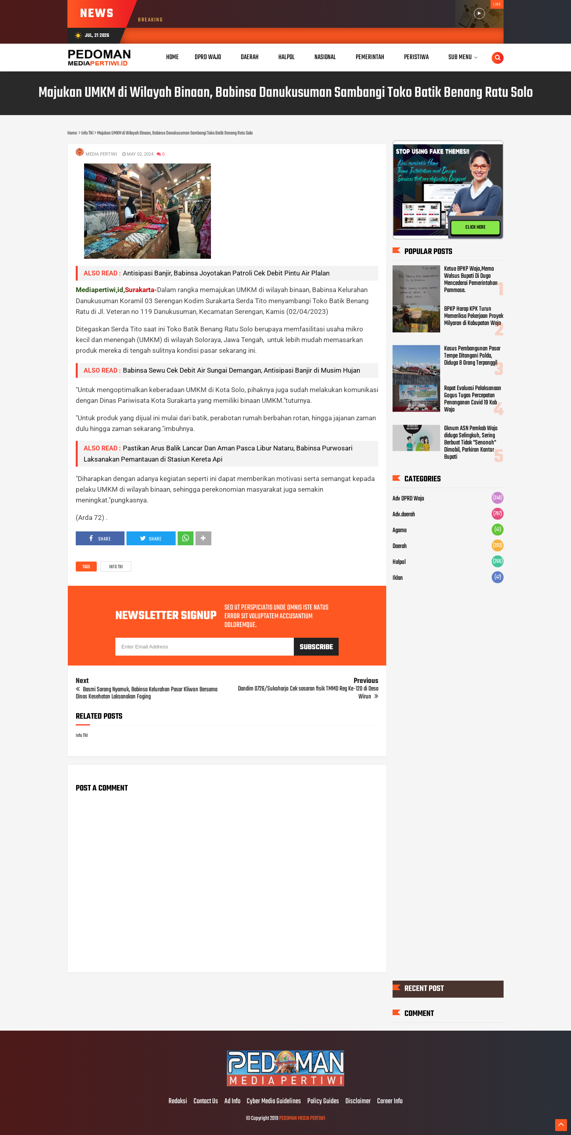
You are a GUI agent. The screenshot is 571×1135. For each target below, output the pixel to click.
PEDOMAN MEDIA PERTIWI (302, 1118)
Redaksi (178, 1101)
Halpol (399, 562)
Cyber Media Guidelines (274, 1101)
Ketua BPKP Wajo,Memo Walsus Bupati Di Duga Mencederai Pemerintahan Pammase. (471, 280)
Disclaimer (358, 1101)
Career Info (389, 1101)
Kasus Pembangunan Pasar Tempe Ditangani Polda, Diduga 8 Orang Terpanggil (472, 356)
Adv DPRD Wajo (408, 499)
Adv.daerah (404, 515)
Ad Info (232, 1101)
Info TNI (116, 567)
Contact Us (206, 1101)
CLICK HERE (475, 227)
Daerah (400, 546)
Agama (399, 530)
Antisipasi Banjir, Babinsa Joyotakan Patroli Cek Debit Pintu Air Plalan (226, 273)
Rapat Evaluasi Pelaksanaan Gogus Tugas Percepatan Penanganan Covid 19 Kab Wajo (472, 399)
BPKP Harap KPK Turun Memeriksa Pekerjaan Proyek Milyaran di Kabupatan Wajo (473, 316)
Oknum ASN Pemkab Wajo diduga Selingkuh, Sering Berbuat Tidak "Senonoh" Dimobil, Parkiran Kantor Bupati (471, 442)
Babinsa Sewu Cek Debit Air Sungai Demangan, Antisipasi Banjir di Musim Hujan (241, 370)
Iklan (398, 578)
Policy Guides (323, 1101)
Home (172, 57)
